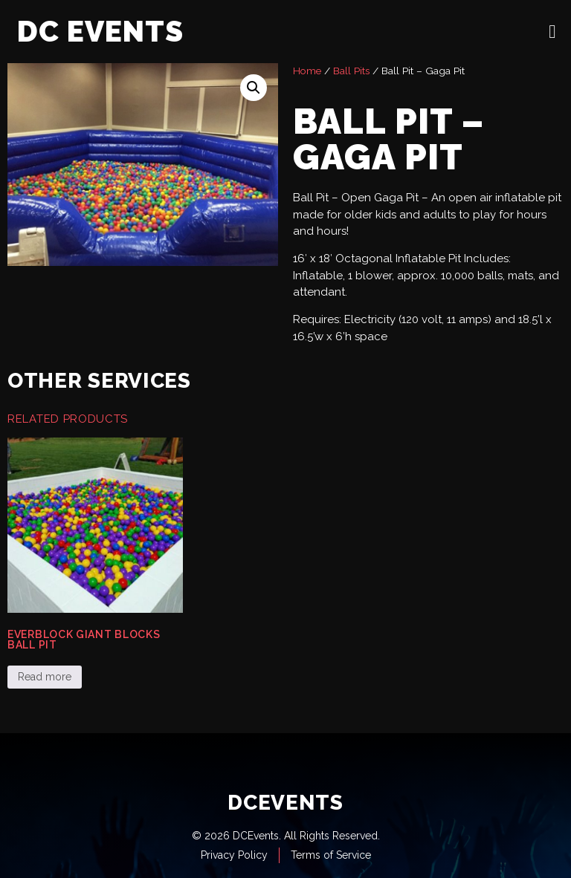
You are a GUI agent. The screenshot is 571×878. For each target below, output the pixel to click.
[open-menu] (552, 31)
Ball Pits (351, 71)
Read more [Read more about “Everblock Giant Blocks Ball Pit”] (44, 677)
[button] (253, 87)
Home (307, 71)
